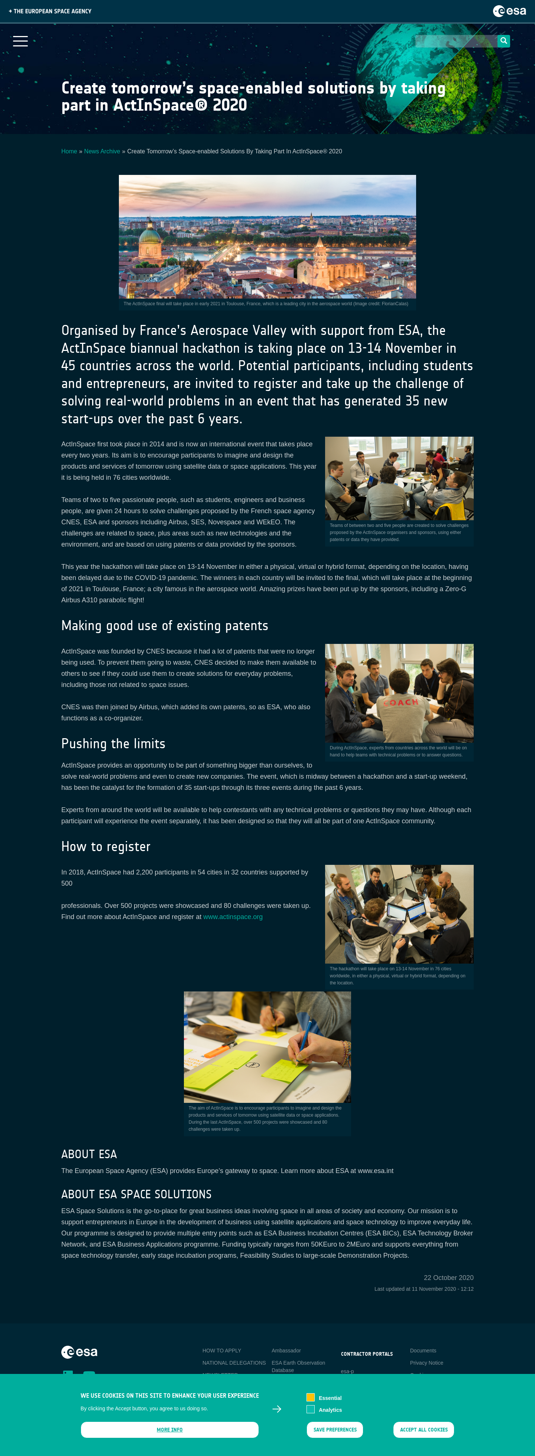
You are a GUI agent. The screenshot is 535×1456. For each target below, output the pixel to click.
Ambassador (286, 1351)
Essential (330, 1398)
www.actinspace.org (233, 917)
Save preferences (334, 1430)
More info (170, 1430)
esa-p (347, 1371)
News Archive (102, 151)
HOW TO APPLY (221, 1351)
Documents (423, 1351)
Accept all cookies (424, 1430)
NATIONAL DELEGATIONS (234, 1363)
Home (69, 151)
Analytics (330, 1410)
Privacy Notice (426, 1363)
